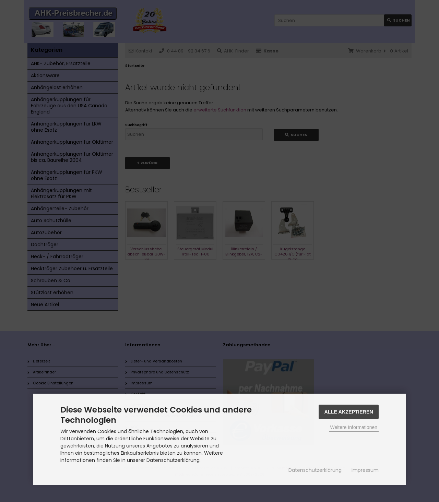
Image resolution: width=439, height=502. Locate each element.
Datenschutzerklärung (315, 470)
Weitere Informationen (353, 427)
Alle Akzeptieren (348, 412)
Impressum (365, 470)
